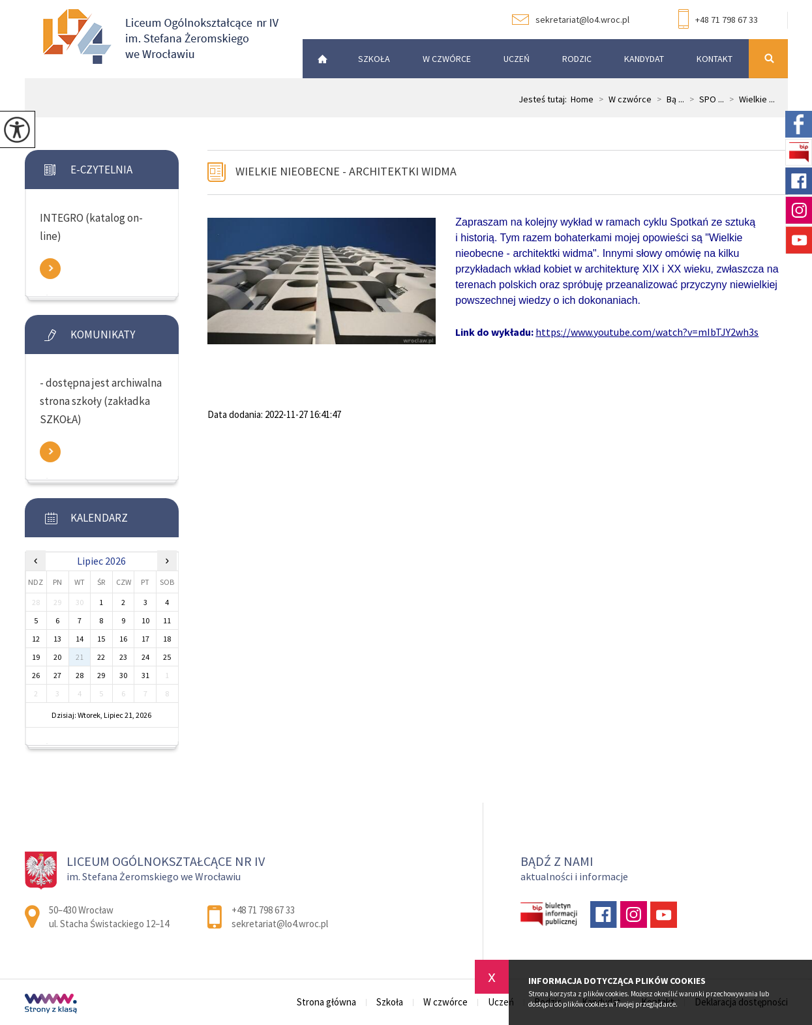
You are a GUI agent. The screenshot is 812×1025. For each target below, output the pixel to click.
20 (57, 657)
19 (36, 657)
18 (167, 639)
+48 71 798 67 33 (718, 20)
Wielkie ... (749, 99)
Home (582, 99)
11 (167, 620)
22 (101, 657)
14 (79, 639)
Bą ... (668, 99)
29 (101, 675)
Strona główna (319, 58)
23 (123, 657)
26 (36, 675)
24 (145, 657)
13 (57, 639)
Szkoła (374, 59)
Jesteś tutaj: (545, 99)
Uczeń (517, 59)
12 (36, 639)
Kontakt (714, 59)
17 (145, 639)
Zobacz (50, 268)
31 (145, 675)
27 (57, 675)
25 (167, 657)
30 (123, 675)
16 (123, 639)
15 (101, 639)
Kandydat (644, 59)
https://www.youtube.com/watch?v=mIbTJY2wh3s (647, 331)
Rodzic (577, 59)
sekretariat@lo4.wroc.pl (570, 19)
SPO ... (704, 99)
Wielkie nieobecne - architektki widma (346, 171)
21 (79, 657)
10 (145, 620)
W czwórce (447, 59)
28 (79, 675)
